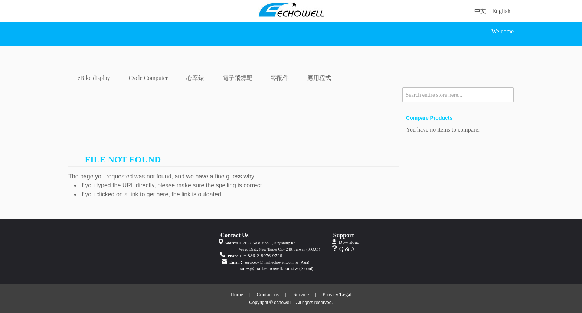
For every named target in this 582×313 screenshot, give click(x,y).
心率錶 (195, 78)
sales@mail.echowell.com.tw (269, 268)
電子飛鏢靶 (237, 78)
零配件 (280, 78)
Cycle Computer (148, 78)
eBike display (94, 78)
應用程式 (319, 78)
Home (236, 294)
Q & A (347, 249)
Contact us (267, 294)
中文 (480, 11)
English (501, 11)
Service (301, 294)
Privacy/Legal (337, 294)
